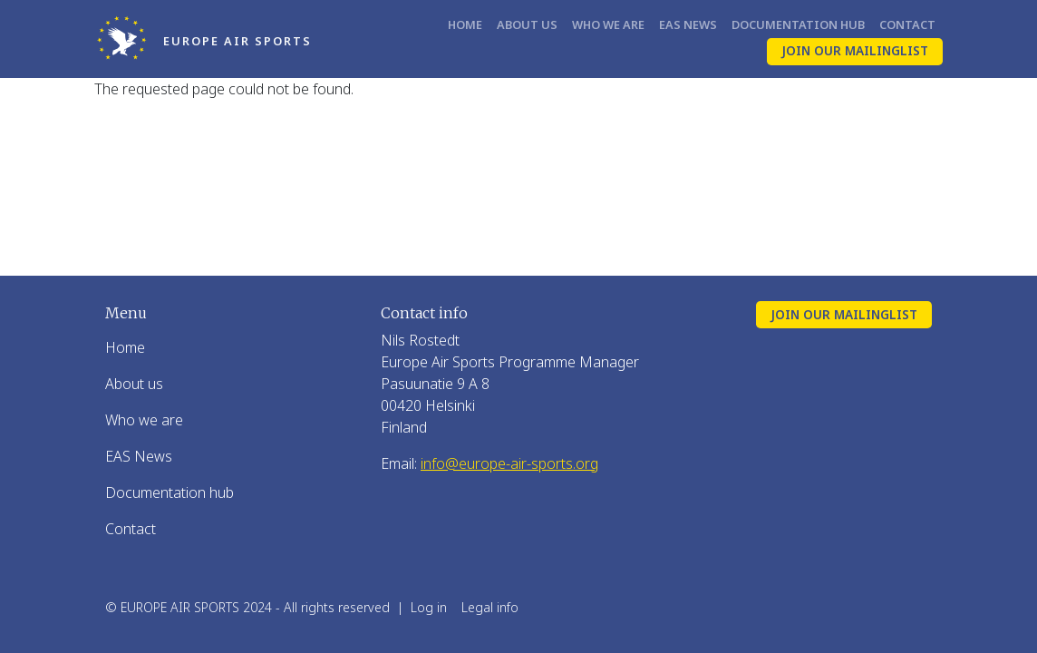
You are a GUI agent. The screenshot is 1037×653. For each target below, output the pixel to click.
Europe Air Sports (237, 41)
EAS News (688, 24)
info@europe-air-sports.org (509, 463)
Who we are (608, 24)
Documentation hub (798, 24)
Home (465, 24)
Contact (907, 24)
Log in (429, 607)
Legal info (489, 607)
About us (527, 24)
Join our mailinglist (854, 50)
